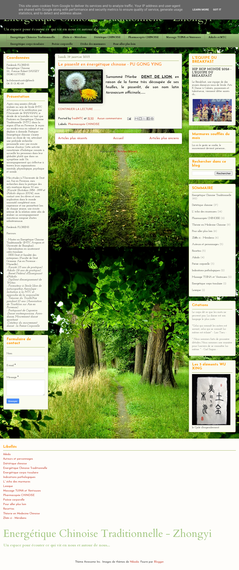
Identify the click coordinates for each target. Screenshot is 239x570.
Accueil (118, 138)
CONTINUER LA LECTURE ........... (79, 109)
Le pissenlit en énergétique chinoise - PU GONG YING (110, 64)
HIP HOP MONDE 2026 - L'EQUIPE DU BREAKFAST (211, 72)
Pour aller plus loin (124, 44)
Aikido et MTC (217, 37)
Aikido (196, 257)
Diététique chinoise (202, 205)
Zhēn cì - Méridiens (75, 37)
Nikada (134, 562)
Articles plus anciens (164, 138)
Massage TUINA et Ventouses (183, 37)
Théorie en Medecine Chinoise (209, 224)
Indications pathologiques (206, 270)
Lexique (196, 290)
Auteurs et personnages (205, 244)
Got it (217, 9)
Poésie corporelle (62, 44)
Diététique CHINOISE (107, 37)
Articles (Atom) (127, 151)
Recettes (196, 250)
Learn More (200, 9)
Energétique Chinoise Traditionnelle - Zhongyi (107, 534)
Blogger (159, 562)
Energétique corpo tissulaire (27, 44)
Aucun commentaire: (110, 118)
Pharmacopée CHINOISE (143, 37)
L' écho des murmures (204, 211)
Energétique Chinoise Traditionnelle (32, 37)
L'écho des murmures (92, 44)
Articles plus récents (72, 138)
